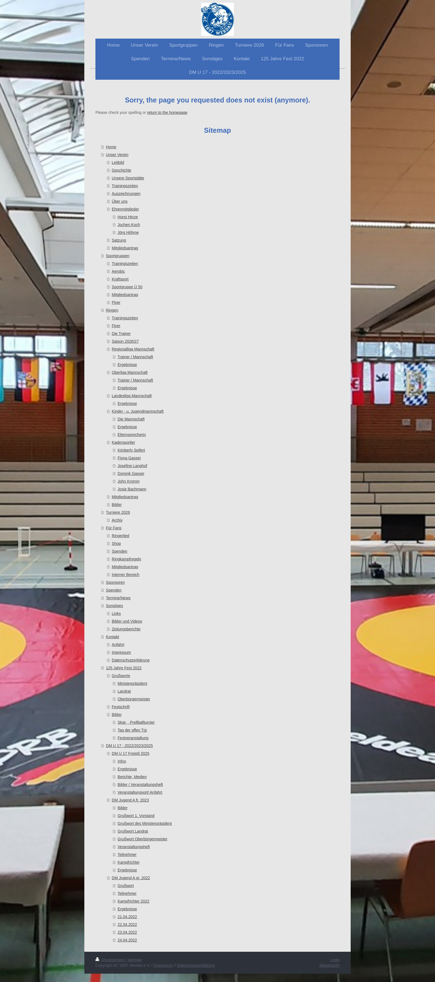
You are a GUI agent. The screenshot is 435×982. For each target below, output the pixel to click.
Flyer (116, 302)
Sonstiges (114, 605)
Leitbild (118, 162)
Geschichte (121, 170)
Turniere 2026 (118, 512)
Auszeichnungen (126, 193)
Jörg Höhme (128, 232)
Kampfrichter (129, 862)
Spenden (119, 551)
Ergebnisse (127, 364)
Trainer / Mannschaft (135, 357)
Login (335, 960)
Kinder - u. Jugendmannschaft (138, 411)
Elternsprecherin (132, 434)
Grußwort (126, 885)
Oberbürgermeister (134, 699)
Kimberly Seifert (131, 450)
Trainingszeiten (125, 186)
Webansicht (329, 965)
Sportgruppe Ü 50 (127, 287)
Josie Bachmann (132, 489)
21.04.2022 (127, 917)
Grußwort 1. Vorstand (136, 815)
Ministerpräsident (132, 683)
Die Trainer (121, 333)
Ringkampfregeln (126, 559)
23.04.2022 (127, 932)
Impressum (121, 652)
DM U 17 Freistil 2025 (130, 753)
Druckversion (110, 960)
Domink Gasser (131, 473)
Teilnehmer (127, 854)
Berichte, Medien (132, 777)
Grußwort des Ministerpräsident (145, 823)
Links (116, 613)
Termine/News (118, 598)
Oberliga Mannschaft (130, 372)
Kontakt (112, 637)
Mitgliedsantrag (125, 248)
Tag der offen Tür (132, 730)
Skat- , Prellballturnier (136, 722)
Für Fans (114, 528)
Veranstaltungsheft (134, 847)
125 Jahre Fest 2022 (123, 668)
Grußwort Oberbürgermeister (143, 839)
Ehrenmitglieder (125, 209)
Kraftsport (120, 279)
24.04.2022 (127, 940)
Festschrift (121, 707)
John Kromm (129, 481)
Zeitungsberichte (126, 629)
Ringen (112, 310)
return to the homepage (167, 112)
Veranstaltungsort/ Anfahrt (140, 792)
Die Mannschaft (131, 419)
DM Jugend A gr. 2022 (131, 878)
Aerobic (118, 271)
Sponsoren (115, 582)
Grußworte (121, 675)
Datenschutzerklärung (131, 660)
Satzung (119, 240)
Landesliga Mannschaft (132, 396)
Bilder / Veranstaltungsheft (140, 784)
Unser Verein (117, 154)
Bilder (117, 504)
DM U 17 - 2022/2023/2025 (129, 745)
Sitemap (134, 960)
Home (111, 147)
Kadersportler (123, 442)
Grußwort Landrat (133, 831)
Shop (116, 543)
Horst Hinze (128, 217)
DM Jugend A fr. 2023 (130, 800)
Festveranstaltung (133, 738)
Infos (122, 761)
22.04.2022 (127, 924)
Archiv (117, 520)
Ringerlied (120, 535)
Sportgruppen (118, 256)
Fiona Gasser (129, 458)
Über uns (120, 201)
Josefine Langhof (132, 466)
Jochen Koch (129, 224)
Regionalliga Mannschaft (133, 349)
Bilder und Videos (127, 621)
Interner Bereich (126, 574)
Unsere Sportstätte (128, 178)
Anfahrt (118, 644)
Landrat (124, 691)
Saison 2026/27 (125, 341)
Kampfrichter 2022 (133, 901)
